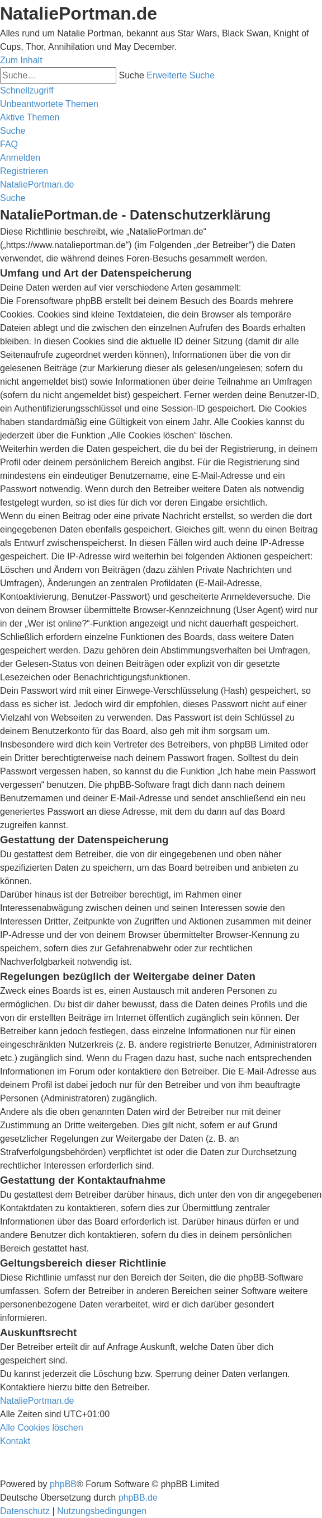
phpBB (63, 1484)
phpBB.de (138, 1497)
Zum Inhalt (21, 60)
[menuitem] (49, 104)
